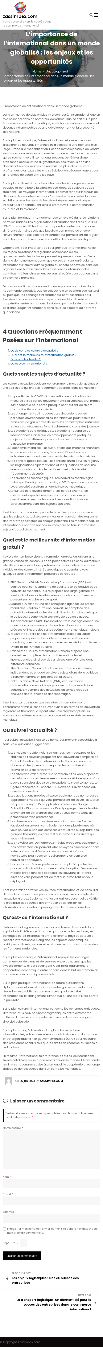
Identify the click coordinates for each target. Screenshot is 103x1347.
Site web (8, 1212)
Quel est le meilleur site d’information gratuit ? (43, 355)
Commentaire (13, 1128)
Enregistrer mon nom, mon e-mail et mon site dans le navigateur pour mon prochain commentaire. (52, 1230)
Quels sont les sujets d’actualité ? (34, 350)
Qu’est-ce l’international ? (28, 363)
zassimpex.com (20, 16)
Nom (7, 1177)
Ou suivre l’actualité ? (25, 359)
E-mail (8, 1194)
